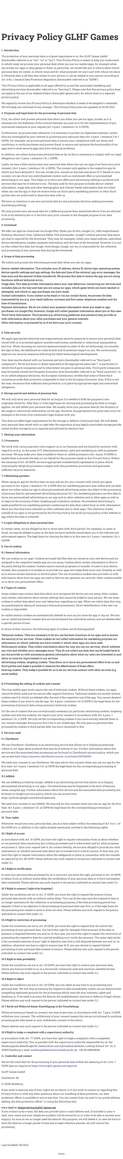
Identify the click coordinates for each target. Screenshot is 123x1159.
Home (61, 1153)
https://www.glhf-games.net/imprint (54, 1065)
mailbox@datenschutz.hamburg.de (52, 1050)
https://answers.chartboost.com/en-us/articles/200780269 (56, 756)
